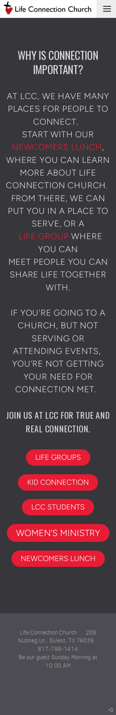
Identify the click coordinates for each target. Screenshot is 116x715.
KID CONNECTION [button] (58, 482)
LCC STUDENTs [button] (58, 506)
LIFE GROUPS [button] (58, 457)
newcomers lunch (57, 147)
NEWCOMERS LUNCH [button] (58, 558)
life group (44, 236)
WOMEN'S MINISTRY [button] (58, 533)
